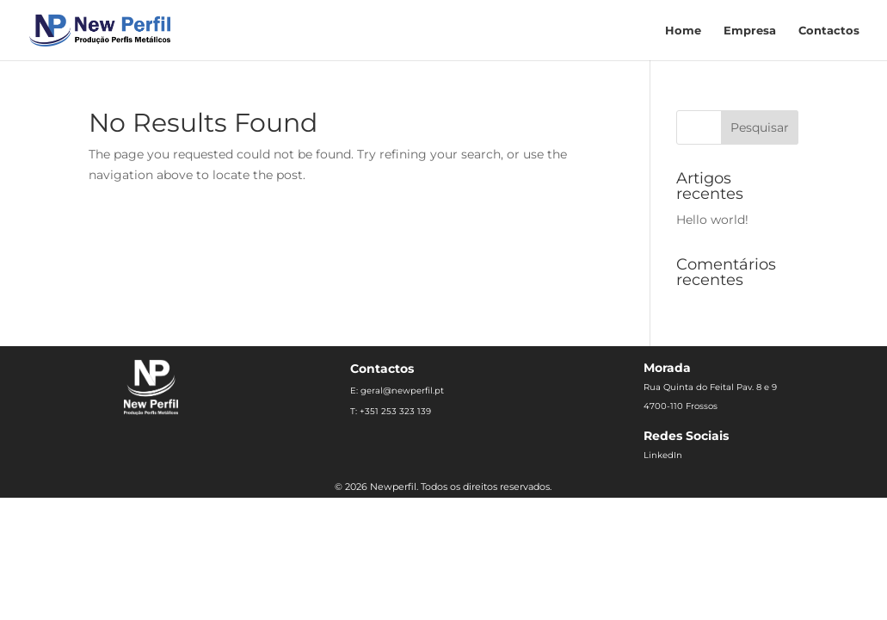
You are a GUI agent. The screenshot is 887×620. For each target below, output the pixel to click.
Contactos (828, 30)
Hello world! (712, 219)
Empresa (750, 30)
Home (683, 30)
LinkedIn (663, 455)
